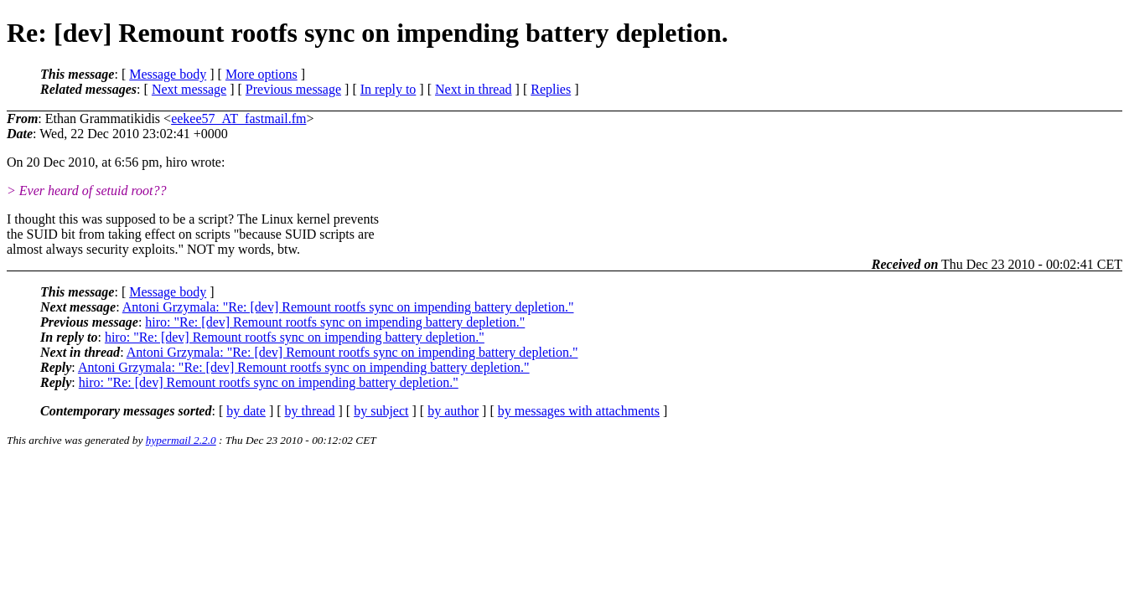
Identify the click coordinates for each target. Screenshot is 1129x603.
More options (261, 74)
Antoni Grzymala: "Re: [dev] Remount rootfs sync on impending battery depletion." (348, 307)
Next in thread (473, 89)
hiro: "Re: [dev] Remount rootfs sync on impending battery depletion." (335, 322)
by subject (381, 411)
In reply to (388, 89)
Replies (551, 89)
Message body (167, 74)
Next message (189, 89)
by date (246, 411)
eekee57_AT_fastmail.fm (238, 118)
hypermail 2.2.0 (181, 440)
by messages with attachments (579, 411)
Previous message (293, 89)
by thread (310, 411)
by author (453, 411)
